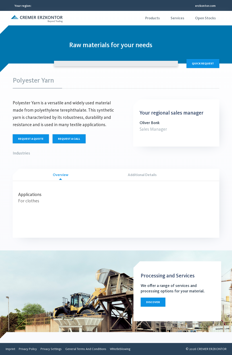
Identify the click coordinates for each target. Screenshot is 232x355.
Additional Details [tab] (142, 175)
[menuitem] (152, 18)
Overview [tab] (60, 176)
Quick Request (203, 63)
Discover (153, 302)
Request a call (69, 138)
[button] (37, 18)
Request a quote (31, 138)
